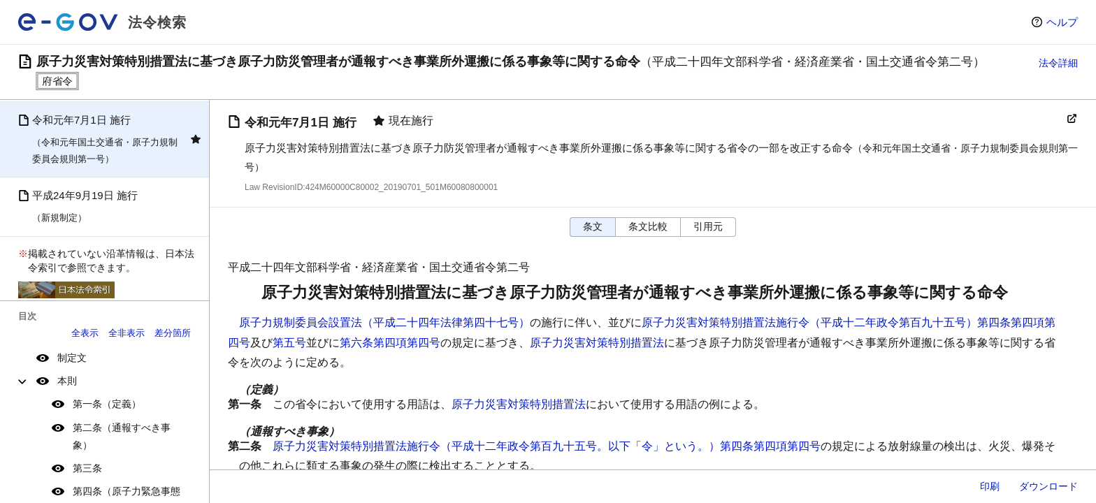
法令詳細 (1058, 62)
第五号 (289, 343)
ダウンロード (1048, 486)
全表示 (85, 333)
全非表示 (126, 333)
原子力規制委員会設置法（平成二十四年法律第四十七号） (384, 322)
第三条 (87, 468)
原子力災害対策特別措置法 (597, 343)
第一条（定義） (107, 403)
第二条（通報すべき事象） (122, 436)
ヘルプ (1062, 22)
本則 (67, 380)
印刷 (990, 486)
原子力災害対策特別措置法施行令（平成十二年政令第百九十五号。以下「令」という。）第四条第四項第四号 (547, 446)
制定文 (72, 357)
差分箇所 (172, 333)
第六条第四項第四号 (390, 343)
